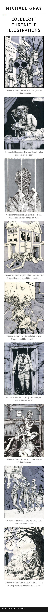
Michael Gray (24, 8)
